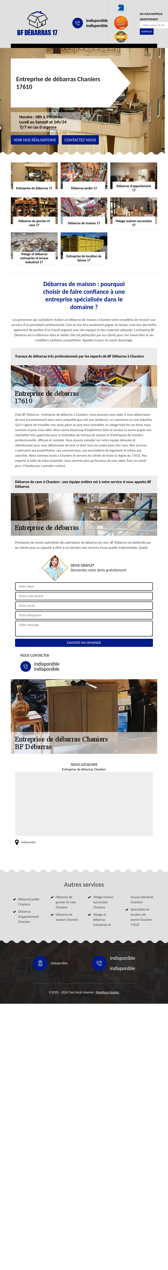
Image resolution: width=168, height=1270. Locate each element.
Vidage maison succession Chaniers (103, 902)
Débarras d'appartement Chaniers (28, 916)
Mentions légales (107, 992)
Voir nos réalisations (35, 139)
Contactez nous (80, 139)
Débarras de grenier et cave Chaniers (66, 902)
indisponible (97, 20)
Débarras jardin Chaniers (28, 901)
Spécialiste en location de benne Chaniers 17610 (141, 917)
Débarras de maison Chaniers (67, 917)
